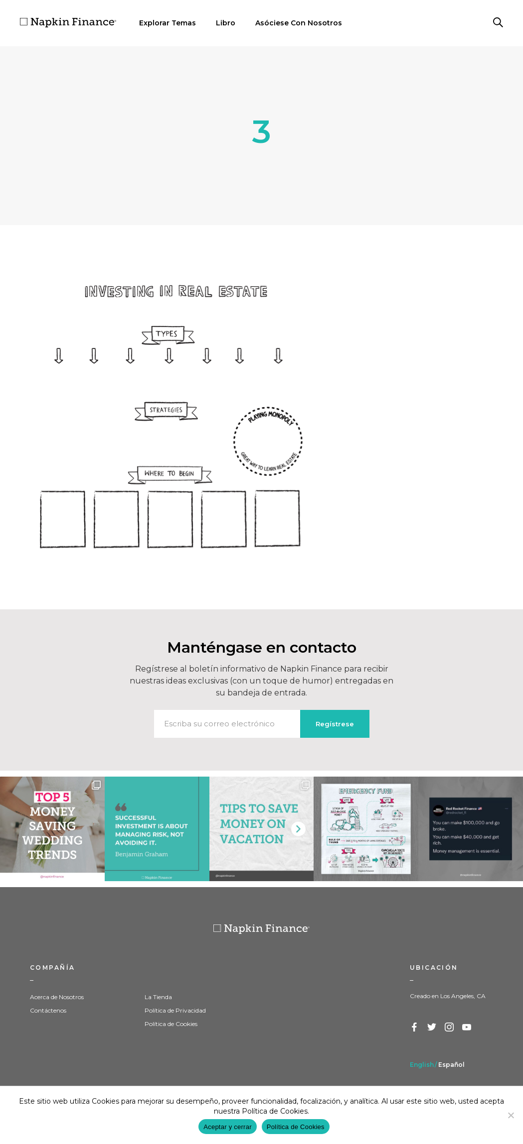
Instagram (450, 1027)
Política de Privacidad (175, 1010)
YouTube (467, 1027)
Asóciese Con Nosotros (298, 22)
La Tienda (158, 997)
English (422, 1064)
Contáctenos (48, 1010)
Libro (225, 22)
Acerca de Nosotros (57, 997)
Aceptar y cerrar (227, 1127)
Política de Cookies (171, 1024)
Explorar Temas (167, 22)
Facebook (415, 1027)
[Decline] (511, 1115)
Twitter (432, 1027)
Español (451, 1064)
